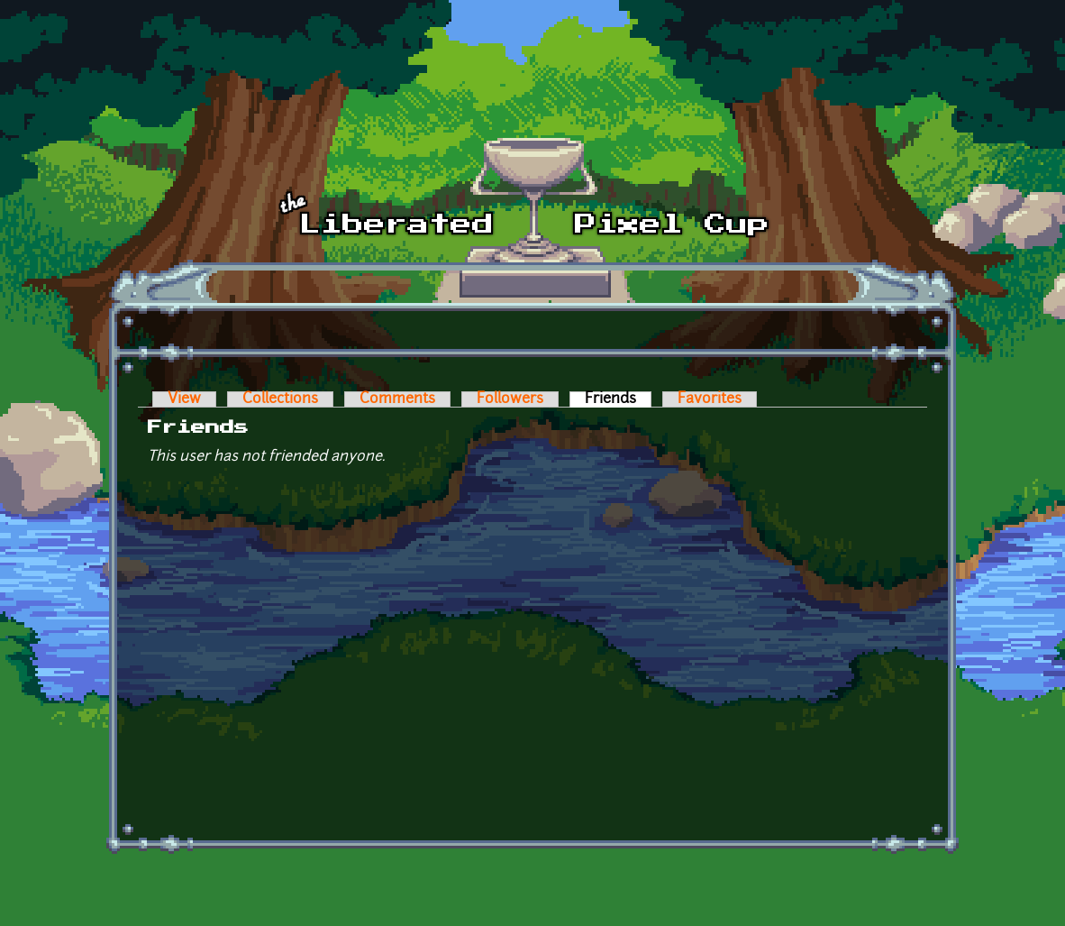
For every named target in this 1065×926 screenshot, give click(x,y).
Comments (397, 399)
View (184, 399)
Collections (280, 399)
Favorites (710, 399)
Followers (510, 399)
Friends (618, 399)
